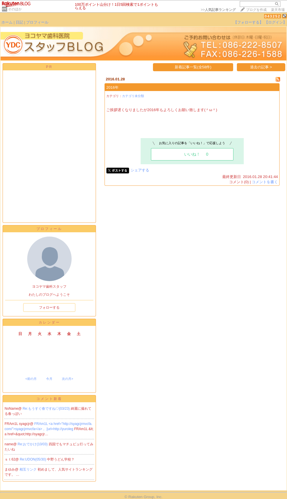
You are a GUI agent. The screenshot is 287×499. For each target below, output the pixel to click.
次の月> (67, 378)
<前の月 (30, 378)
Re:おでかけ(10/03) (33, 444)
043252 (272, 16)
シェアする (140, 170)
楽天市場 (278, 10)
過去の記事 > (261, 67)
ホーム (7, 22)
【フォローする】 (248, 22)
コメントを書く (265, 182)
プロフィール (37, 22)
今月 (49, 378)
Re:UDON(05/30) (33, 459)
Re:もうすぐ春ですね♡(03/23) (47, 409)
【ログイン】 (275, 22)
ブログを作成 (256, 10)
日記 (19, 22)
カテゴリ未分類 (133, 96)
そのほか (15, 9)
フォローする (49, 307)
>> (218, 10)
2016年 (112, 87)
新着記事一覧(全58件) (193, 67)
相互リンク (28, 469)
